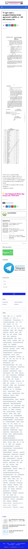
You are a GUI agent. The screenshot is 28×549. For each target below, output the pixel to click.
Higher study (18, 381)
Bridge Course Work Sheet (8, 338)
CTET (17, 358)
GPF (21, 377)
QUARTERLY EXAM (13, 429)
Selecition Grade (15, 454)
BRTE (16, 338)
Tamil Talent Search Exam (8, 474)
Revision (4, 442)
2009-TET (9, 324)
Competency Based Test (7, 352)
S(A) (23, 442)
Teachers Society (6, 476)
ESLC (13, 372)
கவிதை (4, 505)
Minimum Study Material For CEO (9, 401)
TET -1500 (5, 480)
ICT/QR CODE (5, 385)
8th (15, 328)
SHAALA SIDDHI (6, 456)
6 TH (17, 326)
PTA (17, 427)
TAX (15, 474)
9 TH (18, 328)
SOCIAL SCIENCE (6, 460)
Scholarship (18, 444)
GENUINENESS (21, 375)
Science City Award (12, 450)
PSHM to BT (12, 427)
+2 (11, 316)
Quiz (21, 431)
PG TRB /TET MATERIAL (10, 421)
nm (9, 409)
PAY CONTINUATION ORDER (8, 417)
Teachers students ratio (15, 476)
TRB (8, 488)
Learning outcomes (16, 393)
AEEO (16, 330)
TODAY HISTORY (11, 486)
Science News (15, 452)
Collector (18, 348)
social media (19, 458)
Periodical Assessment (19, 419)
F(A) (4, 375)
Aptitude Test (5, 332)
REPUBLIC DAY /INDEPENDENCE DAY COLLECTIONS (13, 440)
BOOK (8, 336)
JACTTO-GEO (5, 389)
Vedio (4, 501)
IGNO (16, 385)
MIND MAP (22, 399)
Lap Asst (4, 393)
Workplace (9, 501)
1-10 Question (5, 318)
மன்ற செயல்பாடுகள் (7, 507)
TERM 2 (9, 478)
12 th (17, 322)
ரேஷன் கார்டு (15, 507)
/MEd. (8, 316)
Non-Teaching (18, 409)
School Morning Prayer (7, 448)
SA (3, 444)
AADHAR (22, 328)
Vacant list (13, 499)
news (10, 407)
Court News (19, 356)
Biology (20, 334)
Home (4, 543)
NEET (23, 405)
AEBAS (11, 330)
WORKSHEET (15, 501)
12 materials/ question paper (8, 322)
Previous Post (5, 243)
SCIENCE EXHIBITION (7, 452)
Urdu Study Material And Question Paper (11, 497)
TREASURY (15, 492)
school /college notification (8, 446)
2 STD (4, 324)
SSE (4, 464)
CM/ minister (12, 348)
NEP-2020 (5, 407)
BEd (8, 334)
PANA (15, 413)
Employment (5, 370)
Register (4, 436)
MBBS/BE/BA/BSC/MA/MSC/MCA (9, 397)
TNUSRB (4, 486)
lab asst (18, 391)
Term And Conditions (18, 302)
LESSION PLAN (6, 395)
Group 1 (4, 379)
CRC (10, 358)
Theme (9, 547)
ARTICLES (12, 332)
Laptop (9, 393)
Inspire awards (17, 387)
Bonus (4, 336)
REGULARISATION (11, 436)
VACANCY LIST (6, 499)
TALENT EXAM (10, 470)
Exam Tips (21, 372)
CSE (14, 358)
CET (9, 344)
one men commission (11, 411)
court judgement (12, 356)
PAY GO (16, 417)
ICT (21, 383)
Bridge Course (13, 336)
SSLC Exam (12, 464)
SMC (21, 456)
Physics (22, 421)
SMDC (4, 458)
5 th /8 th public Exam (7, 326)
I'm (18, 383)
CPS (7, 358)
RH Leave (9, 442)
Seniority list (22, 454)
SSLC (7, 464)
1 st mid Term (18, 316)
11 (17, 318)
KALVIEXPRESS (11, 213)
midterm (16, 399)
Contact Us (5, 304)
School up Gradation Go (18, 448)
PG (3, 421)
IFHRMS (11, 385)
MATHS (17, 395)
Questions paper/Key (15, 431)
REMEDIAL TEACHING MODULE (9, 438)
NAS (12, 405)
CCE (23, 340)
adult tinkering (6, 330)
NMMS (12, 409)
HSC (8, 383)
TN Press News (12, 482)
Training (20, 486)
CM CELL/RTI (5, 348)
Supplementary (14, 466)
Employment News (7, 22)
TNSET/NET (16, 484)
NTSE (4, 411)
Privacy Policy (5, 302)
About (8, 543)
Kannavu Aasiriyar (11, 391)
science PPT (22, 452)
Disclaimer (16, 304)
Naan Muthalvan (6, 405)
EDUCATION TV (6, 368)
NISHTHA (5, 409)
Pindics (4, 423)
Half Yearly (17, 379)
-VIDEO (4, 316)
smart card (17, 456)
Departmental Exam (12, 360)
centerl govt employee (7, 342)
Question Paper (6, 431)
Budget (4, 340)
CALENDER (15, 340)
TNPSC (4, 484)
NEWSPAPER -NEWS (16, 407)
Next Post (24, 243)
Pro (19, 423)
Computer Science (6, 354)
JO (13, 389)
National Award (18, 405)
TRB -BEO (13, 488)
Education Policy (21, 366)
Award (16, 332)
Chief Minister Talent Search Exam (9, 346)
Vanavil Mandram (19, 499)
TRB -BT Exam (18, 488)
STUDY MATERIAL (6, 466)
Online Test (5, 413)
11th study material (16, 320)
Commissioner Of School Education (10, 350)
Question (20, 429)
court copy (5, 356)
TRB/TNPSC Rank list (7, 492)
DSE (16, 364)
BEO (11, 334)
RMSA (14, 442)
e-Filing (20, 364)
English (19, 370)
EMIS (17, 368)
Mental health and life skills (8, 399)
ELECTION (13, 368)
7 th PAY (4, 328)
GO (3, 377)
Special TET (5, 462)
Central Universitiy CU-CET (18, 342)
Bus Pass (9, 340)
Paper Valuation (6, 415)
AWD (20, 332)
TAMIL (16, 470)
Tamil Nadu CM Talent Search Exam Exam (11, 472)
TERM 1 (4, 478)
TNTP (21, 484)
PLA (8, 423)
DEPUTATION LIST (6, 362)
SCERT (10, 444)
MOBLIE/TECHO (6, 403)
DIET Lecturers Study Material (8, 364)
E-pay (4, 366)
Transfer (4, 488)
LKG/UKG (12, 395)
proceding (5, 425)
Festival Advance (13, 375)
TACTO (4, 470)
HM (23, 381)
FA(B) (7, 375)
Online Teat (19, 411)
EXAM (16, 372)
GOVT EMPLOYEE (15, 377)
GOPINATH (8, 377)
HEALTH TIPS (5, 381)
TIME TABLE (5, 482)
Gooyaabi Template (20, 547)
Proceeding (11, 425)
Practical (15, 423)
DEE (23, 358)
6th (20, 326)
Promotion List (6, 427)
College (22, 348)
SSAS (21, 462)
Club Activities (20, 346)
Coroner (17, 354)
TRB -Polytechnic (6, 490)
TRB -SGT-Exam (14, 490)
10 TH (14, 318)
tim (20, 480)
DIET (12, 362)
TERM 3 (13, 478)
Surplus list (15, 468)
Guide (9, 379)
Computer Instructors (18, 352)
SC (6, 444)
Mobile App (19, 401)
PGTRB (18, 421)
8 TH (12, 328)
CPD (4, 358)
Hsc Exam (12, 383)
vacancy (21, 497)
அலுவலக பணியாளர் (7, 503)
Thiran (17, 480)
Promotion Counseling (19, 425)
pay (11, 415)
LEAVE (22, 393)
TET (21, 478)
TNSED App (10, 484)
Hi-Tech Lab (12, 381)
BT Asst (19, 338)
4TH (16, 324)
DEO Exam (5, 360)
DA (20, 358)
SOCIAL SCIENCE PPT (11, 458)
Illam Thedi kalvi (21, 385)
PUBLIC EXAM (6, 429)
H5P (12, 379)
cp (23, 356)
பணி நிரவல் (14, 505)
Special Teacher (12, 462)
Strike (17, 464)
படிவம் (9, 505)
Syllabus (20, 468)
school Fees (17, 446)
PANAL (19, 413)
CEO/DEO (5, 344)
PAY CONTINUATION (18, 415)
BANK (4, 334)
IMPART (4, 387)
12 (22, 320)
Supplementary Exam (7, 468)
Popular (4, 516)
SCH (13, 444)
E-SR (8, 366)
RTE (17, 442)
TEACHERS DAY (21, 474)
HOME (4, 383)
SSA (17, 462)
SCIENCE (5, 450)
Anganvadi (20, 330)
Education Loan (13, 366)
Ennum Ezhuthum (6, 372)
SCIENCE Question (6, 454)
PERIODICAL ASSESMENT (8, 419)
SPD (22, 460)
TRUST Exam (21, 492)
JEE (10, 389)
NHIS (23, 407)
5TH (14, 326)
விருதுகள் (21, 507)
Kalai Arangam (18, 389)
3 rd (13, 324)
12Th (20, 322)
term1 (18, 478)
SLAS (12, 456)
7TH (9, 328)
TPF (16, 486)
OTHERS (10, 413)
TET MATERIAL (11, 480)
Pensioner (22, 417)
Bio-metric (15, 334)
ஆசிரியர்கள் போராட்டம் (18, 503)
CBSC (19, 340)
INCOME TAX (10, 387)
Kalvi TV (4, 391)
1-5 (10, 318)
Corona (13, 354)
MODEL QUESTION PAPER (16, 403)
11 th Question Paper (7, 320)
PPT (11, 423)
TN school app (19, 482)
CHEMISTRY (14, 344)
